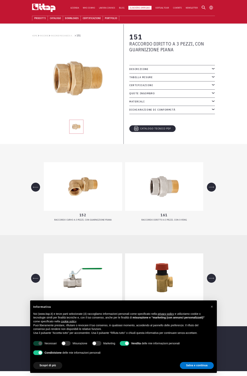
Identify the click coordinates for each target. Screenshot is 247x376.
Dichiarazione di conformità (152, 109)
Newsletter (192, 8)
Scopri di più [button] (47, 365)
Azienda (74, 8)
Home (34, 35)
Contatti (177, 8)
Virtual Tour (162, 8)
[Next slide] (211, 187)
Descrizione (139, 69)
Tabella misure (141, 77)
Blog (121, 8)
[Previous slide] (35, 187)
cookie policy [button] (68, 321)
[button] (212, 307)
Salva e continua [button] (197, 365)
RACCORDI (44, 35)
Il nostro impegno (140, 8)
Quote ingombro (142, 93)
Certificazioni (92, 18)
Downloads (72, 18)
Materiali (137, 101)
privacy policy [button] (166, 313)
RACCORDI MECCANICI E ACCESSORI (62, 35)
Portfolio (111, 18)
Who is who (89, 8)
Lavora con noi (107, 8)
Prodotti (40, 18)
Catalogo (55, 18)
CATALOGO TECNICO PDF (152, 128)
